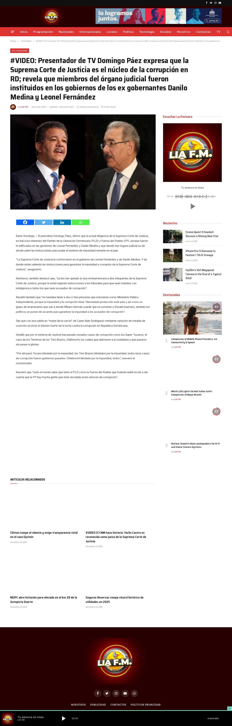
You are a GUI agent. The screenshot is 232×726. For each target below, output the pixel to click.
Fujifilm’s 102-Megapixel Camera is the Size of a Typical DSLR (203, 274)
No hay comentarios (88, 106)
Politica (128, 31)
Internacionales (90, 31)
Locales (112, 31)
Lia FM (24, 106)
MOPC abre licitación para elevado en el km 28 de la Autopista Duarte (43, 599)
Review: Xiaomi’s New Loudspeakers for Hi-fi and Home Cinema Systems (195, 445)
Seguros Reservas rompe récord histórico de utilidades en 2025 (115, 599)
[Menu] (12, 32)
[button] (192, 206)
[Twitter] (44, 222)
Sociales (166, 31)
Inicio (24, 31)
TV (218, 31)
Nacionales (66, 31)
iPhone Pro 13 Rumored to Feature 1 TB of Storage (200, 253)
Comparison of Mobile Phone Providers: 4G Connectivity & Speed (194, 340)
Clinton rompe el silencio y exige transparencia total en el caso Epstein (44, 535)
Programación (43, 31)
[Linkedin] (62, 222)
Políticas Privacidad (146, 704)
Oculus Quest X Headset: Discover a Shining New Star (202, 234)
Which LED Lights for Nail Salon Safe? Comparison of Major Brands (191, 393)
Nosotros (184, 31)
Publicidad (98, 704)
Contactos (203, 31)
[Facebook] (25, 222)
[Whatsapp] (81, 222)
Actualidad (19, 50)
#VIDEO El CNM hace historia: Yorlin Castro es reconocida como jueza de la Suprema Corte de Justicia (116, 537)
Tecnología (146, 31)
